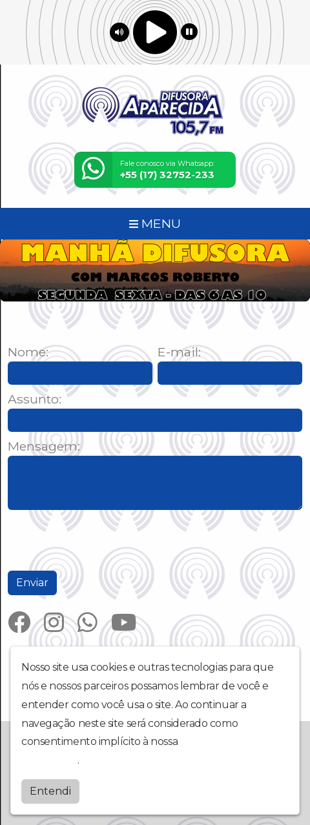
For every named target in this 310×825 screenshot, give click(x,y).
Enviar (32, 582)
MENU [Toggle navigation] (155, 223)
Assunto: (34, 399)
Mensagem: (44, 446)
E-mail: (179, 352)
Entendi (50, 791)
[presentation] (106, 540)
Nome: (28, 352)
